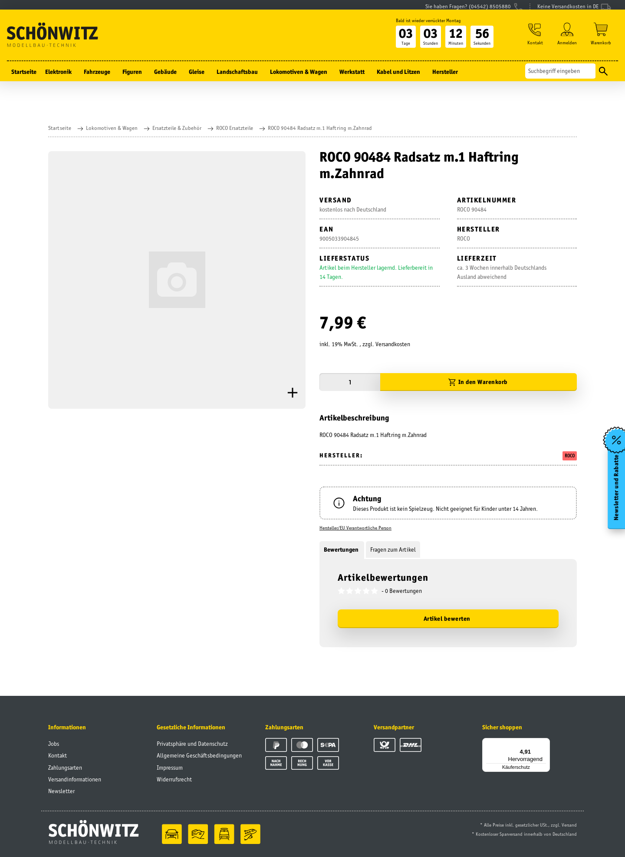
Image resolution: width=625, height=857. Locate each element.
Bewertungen (342, 549)
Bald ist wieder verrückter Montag (424, 29)
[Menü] (544, 743)
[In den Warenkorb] (478, 382)
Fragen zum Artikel (393, 549)
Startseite (23, 80)
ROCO (570, 456)
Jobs (53, 744)
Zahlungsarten (65, 767)
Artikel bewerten (447, 618)
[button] (533, 44)
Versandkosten (392, 344)
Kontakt (57, 755)
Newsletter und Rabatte (615, 490)
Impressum (170, 767)
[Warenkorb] (601, 44)
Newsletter (61, 791)
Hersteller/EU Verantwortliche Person (355, 528)
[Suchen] (560, 79)
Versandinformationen (74, 779)
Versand (569, 825)
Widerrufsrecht (174, 779)
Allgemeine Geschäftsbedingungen (199, 755)
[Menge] (349, 382)
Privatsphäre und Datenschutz (192, 744)
